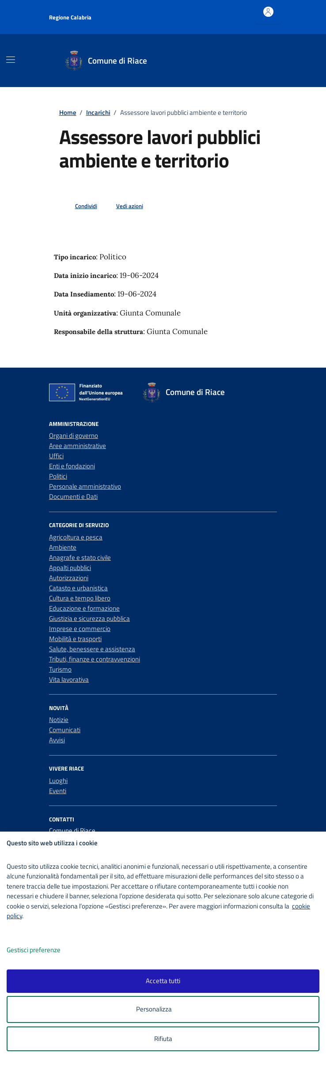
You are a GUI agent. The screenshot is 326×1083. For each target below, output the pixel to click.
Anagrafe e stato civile (80, 557)
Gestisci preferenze (43, 950)
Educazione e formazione (84, 608)
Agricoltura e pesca (75, 537)
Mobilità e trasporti (75, 639)
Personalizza (163, 1009)
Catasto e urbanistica (78, 588)
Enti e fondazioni (72, 466)
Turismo (60, 669)
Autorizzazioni (68, 578)
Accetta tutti (163, 981)
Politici (58, 476)
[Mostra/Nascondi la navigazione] (10, 59)
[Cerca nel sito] (268, 60)
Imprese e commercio (79, 628)
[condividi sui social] (79, 206)
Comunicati (64, 730)
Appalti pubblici (70, 567)
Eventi (57, 791)
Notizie (58, 719)
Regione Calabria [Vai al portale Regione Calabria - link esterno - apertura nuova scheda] (70, 17)
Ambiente (62, 547)
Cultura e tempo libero (79, 598)
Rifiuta (163, 1039)
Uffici (56, 456)
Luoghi (58, 780)
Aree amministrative (77, 446)
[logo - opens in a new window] (166, 1070)
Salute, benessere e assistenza (92, 649)
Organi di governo (73, 435)
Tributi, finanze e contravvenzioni (94, 659)
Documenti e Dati (73, 496)
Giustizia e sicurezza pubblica (89, 618)
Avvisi (57, 740)
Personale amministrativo (85, 486)
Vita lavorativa (69, 679)
